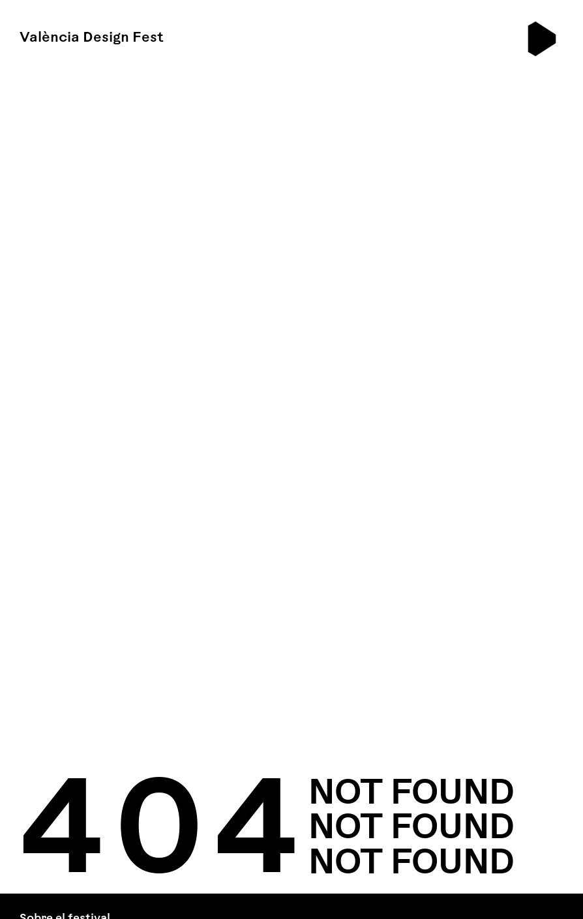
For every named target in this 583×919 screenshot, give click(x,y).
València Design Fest (92, 38)
